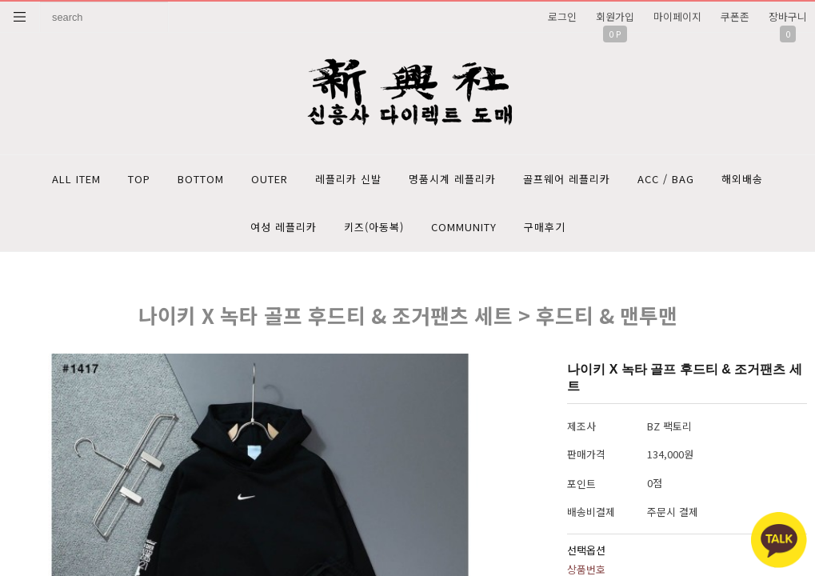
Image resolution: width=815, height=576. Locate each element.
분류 (20, 17)
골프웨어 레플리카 (566, 178)
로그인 (562, 16)
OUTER (269, 178)
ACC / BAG (665, 178)
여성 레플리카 (283, 226)
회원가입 (615, 16)
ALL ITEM (76, 178)
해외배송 (742, 178)
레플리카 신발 (348, 178)
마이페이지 (677, 16)
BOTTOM (201, 178)
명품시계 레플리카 (452, 178)
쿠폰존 (735, 16)
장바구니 (788, 16)
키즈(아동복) (374, 226)
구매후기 (544, 226)
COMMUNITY (464, 226)
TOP (139, 178)
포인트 (581, 483)
